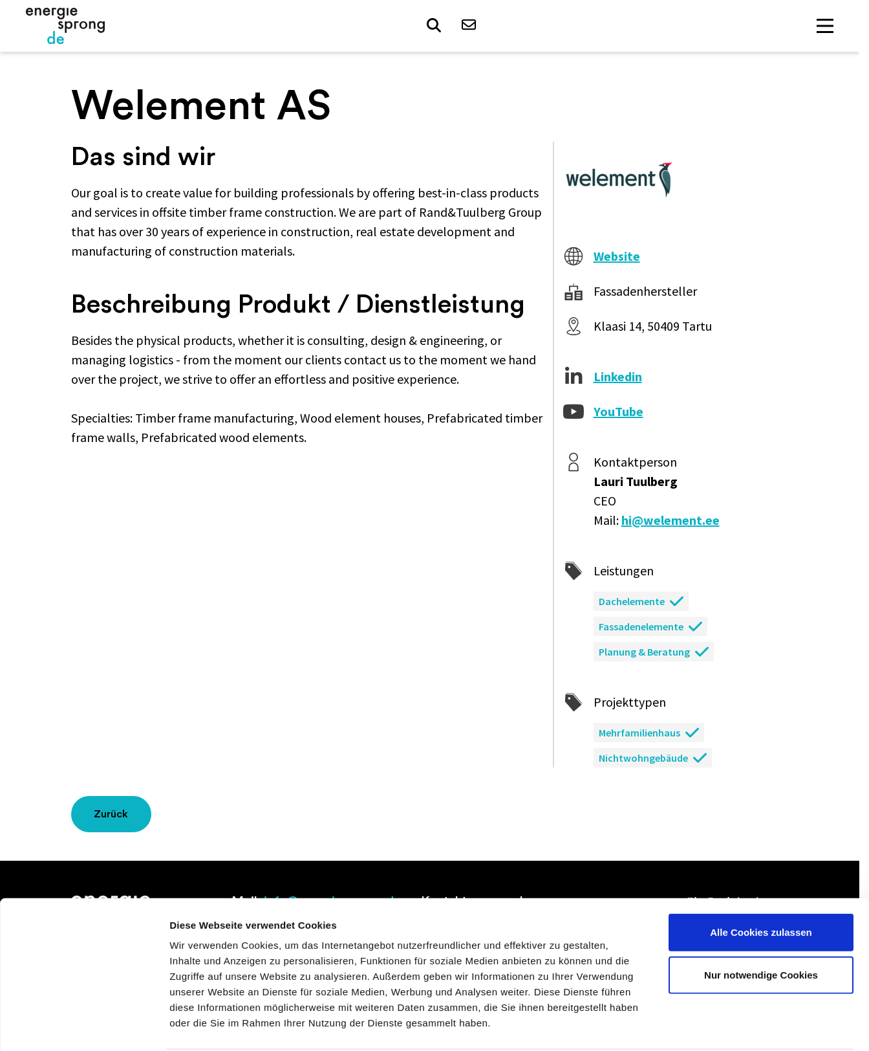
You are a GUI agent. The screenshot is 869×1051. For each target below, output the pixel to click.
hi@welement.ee (670, 520)
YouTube (618, 411)
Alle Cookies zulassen (761, 882)
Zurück (111, 814)
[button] (434, 26)
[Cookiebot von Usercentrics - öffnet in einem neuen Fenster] (83, 1025)
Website (617, 256)
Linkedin (618, 376)
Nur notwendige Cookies (761, 925)
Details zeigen (687, 1025)
